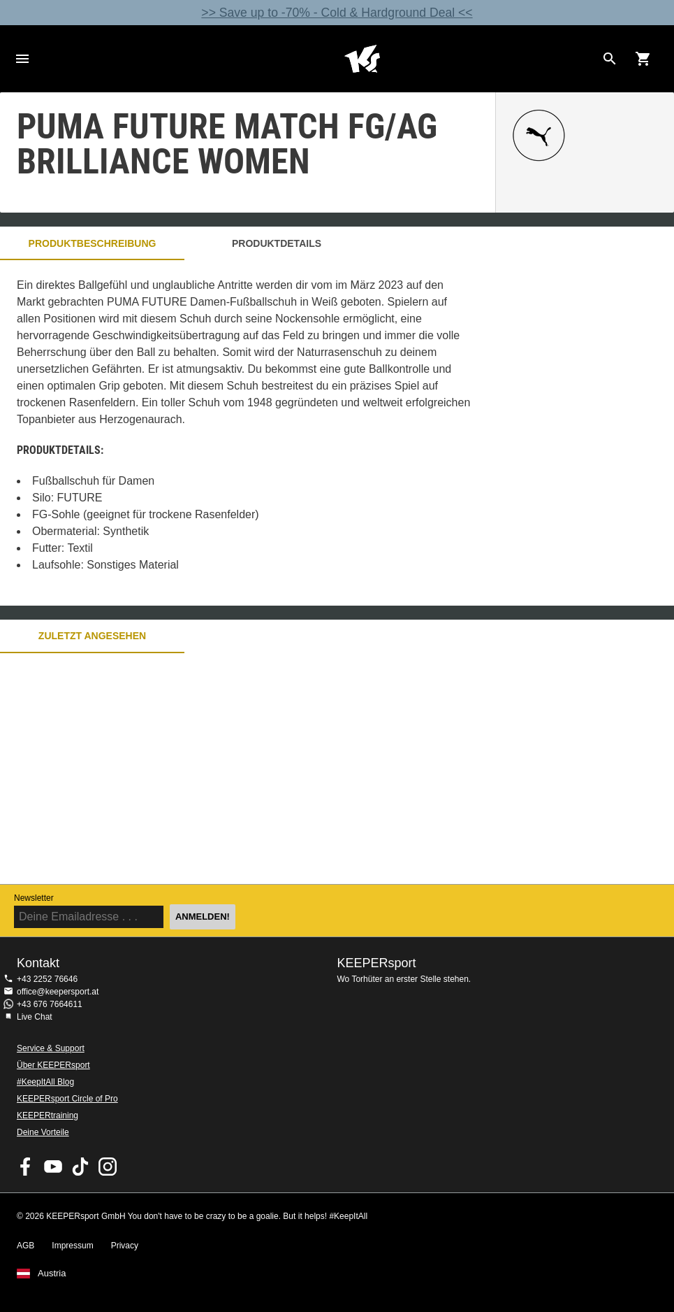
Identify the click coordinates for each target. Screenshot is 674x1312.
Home (362, 59)
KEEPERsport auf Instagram (107, 1166)
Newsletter (34, 898)
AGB (25, 1245)
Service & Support (51, 1048)
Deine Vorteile (43, 1132)
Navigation (22, 59)
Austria (52, 1273)
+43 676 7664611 (49, 1004)
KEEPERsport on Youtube (53, 1166)
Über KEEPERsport (53, 1065)
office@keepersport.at (57, 992)
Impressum (72, 1245)
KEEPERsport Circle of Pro (67, 1099)
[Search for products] (610, 59)
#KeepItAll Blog (45, 1082)
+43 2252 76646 (47, 979)
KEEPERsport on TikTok (80, 1166)
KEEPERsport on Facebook (26, 1166)
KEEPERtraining (47, 1115)
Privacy (124, 1245)
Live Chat (34, 1017)
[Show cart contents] (643, 59)
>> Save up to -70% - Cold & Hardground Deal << (336, 13)
